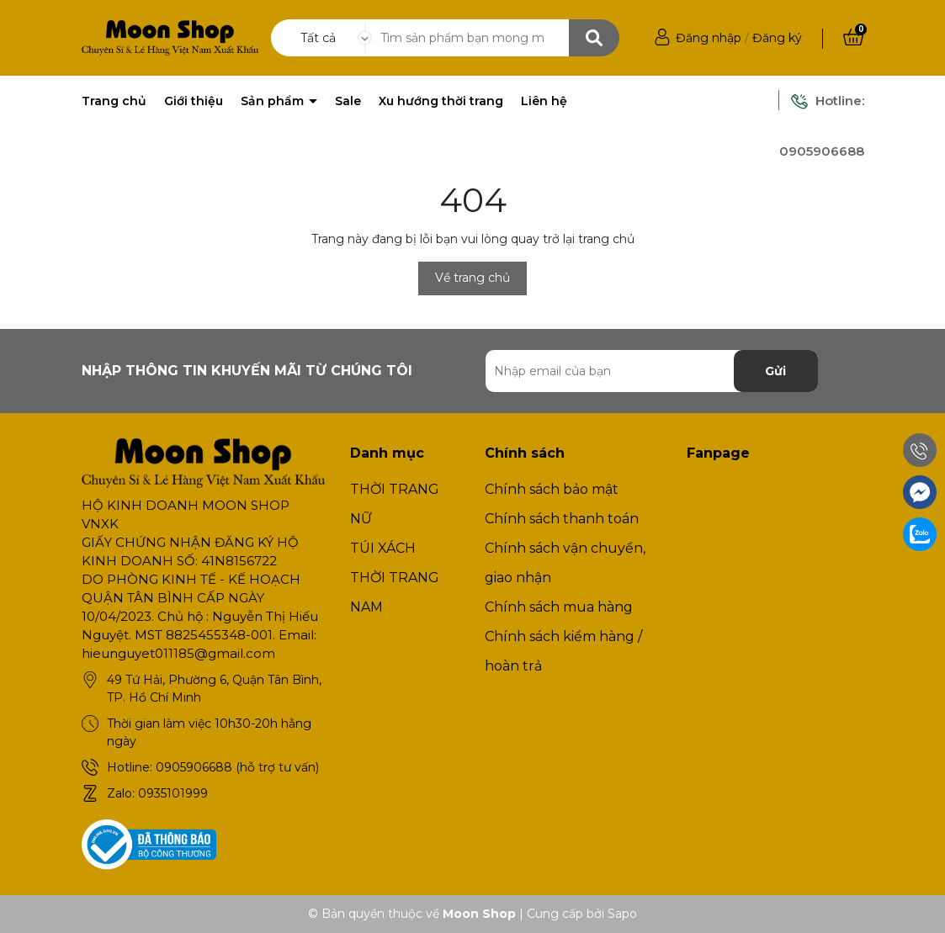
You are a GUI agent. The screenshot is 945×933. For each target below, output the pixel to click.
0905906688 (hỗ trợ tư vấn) (237, 767)
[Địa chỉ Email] (652, 371)
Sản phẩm (274, 101)
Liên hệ (544, 101)
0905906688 (821, 151)
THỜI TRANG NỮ (394, 504)
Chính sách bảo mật (551, 489)
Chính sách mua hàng (559, 607)
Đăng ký (777, 37)
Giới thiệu (193, 101)
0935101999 (173, 793)
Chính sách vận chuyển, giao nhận (565, 563)
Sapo (622, 913)
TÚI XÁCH (383, 548)
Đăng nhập (708, 37)
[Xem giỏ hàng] (853, 37)
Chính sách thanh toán (562, 519)
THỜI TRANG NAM (394, 592)
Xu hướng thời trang (441, 101)
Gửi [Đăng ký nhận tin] (775, 371)
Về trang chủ (472, 277)
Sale (348, 101)
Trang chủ (114, 101)
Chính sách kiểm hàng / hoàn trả (563, 651)
